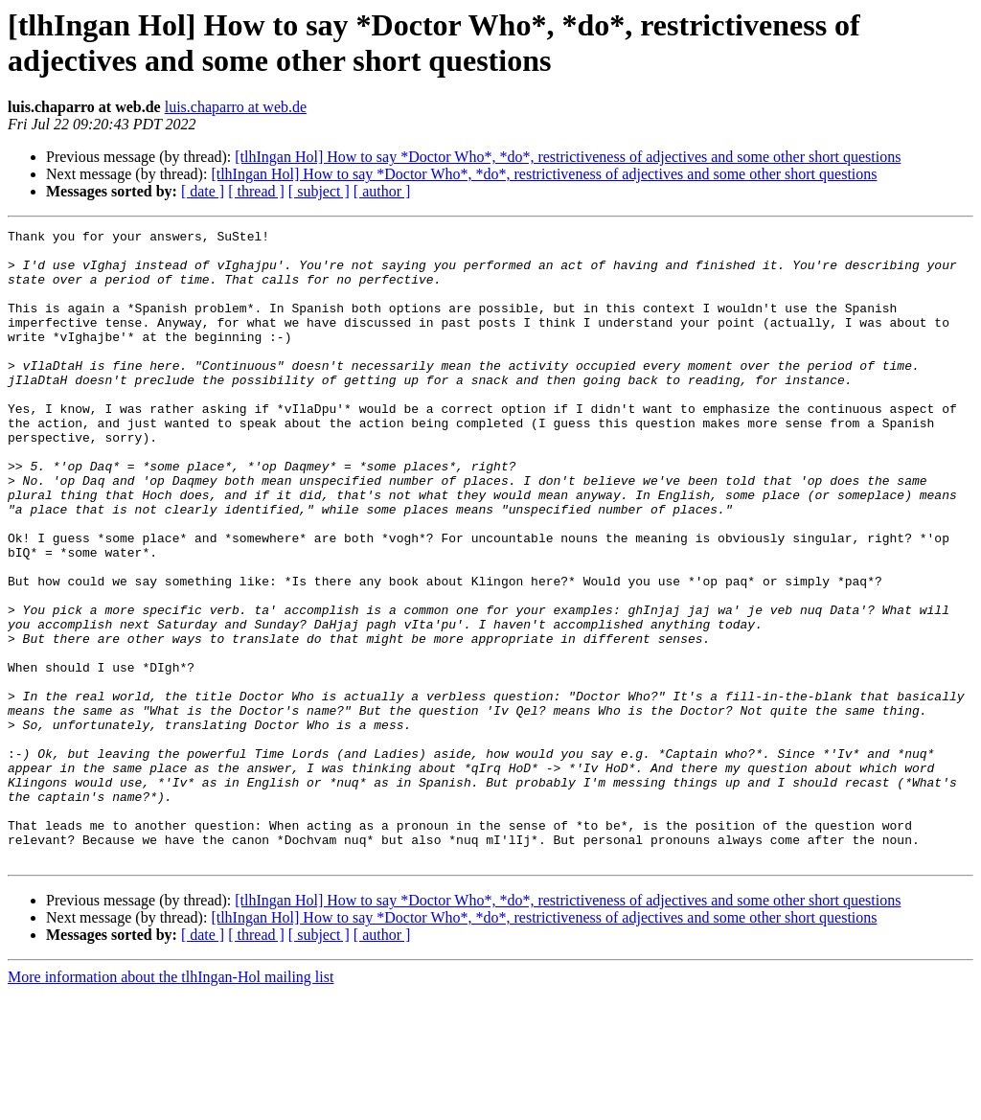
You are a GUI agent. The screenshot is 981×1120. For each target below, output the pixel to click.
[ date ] (202, 191)
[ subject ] (319, 191)
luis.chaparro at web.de (236, 107)
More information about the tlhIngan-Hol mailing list (170, 1103)
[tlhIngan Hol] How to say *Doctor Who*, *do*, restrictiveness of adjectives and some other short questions (568, 157)
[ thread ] (256, 191)
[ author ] (382, 191)
